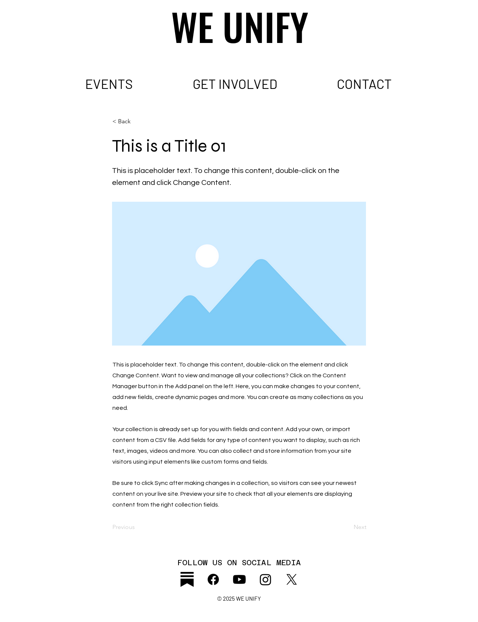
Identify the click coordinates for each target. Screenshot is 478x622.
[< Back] (137, 121)
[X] (291, 579)
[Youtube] (239, 579)
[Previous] (137, 527)
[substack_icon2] (187, 579)
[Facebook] (213, 579)
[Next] (347, 527)
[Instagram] (265, 579)
